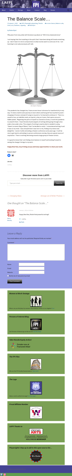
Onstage (20, 10)
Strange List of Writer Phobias (53, 196)
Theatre (40, 23)
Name (9, 264)
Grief (8, 25)
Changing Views (14, 196)
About (4, 10)
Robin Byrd (32, 25)
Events (12, 10)
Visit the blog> (37, 331)
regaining (23, 25)
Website (10, 272)
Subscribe (59, 183)
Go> (53, 308)
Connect (37, 10)
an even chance (50, 23)
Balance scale (59, 23)
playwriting (34, 23)
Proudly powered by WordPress (16, 469)
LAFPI (22, 23)
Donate (53, 10)
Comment (11, 242)
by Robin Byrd (11, 30)
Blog (45, 10)
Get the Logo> (32, 396)
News (28, 10)
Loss (12, 25)
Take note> (36, 371)
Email (9, 268)
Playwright (28, 23)
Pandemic (17, 25)
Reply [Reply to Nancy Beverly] (22, 222)
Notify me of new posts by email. (19, 276)
